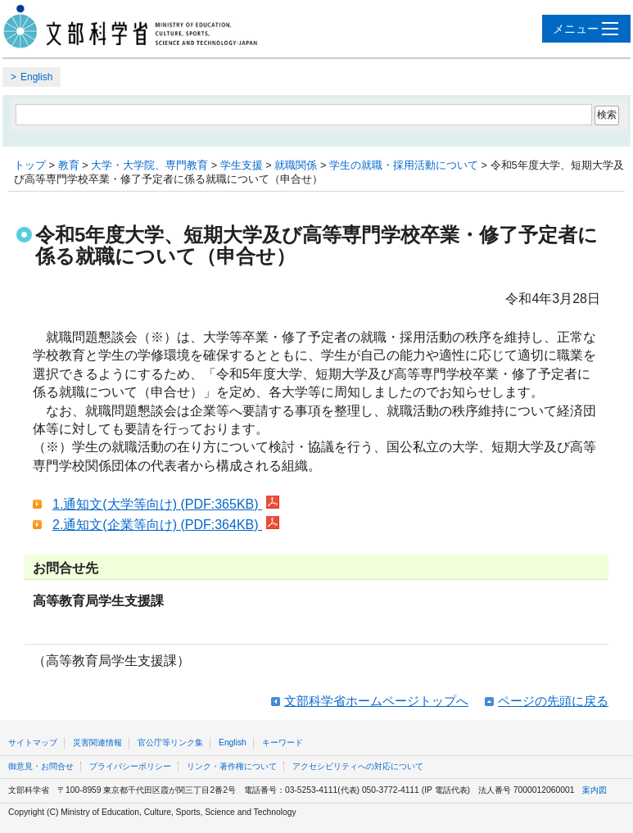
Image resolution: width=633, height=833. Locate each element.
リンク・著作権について (232, 766)
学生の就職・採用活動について (403, 165)
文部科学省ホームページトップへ (376, 701)
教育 (68, 165)
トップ (30, 165)
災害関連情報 (97, 742)
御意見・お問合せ (41, 766)
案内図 (594, 790)
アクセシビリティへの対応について (357, 766)
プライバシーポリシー (130, 766)
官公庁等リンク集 (170, 742)
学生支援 (241, 165)
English (36, 77)
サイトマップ (32, 742)
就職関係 (295, 165)
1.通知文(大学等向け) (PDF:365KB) (165, 504)
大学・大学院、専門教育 (149, 165)
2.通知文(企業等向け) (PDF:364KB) (165, 525)
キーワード (282, 742)
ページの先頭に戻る (553, 701)
